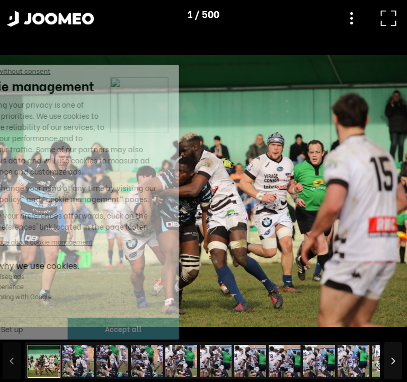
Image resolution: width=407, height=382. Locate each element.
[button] (28, 327)
